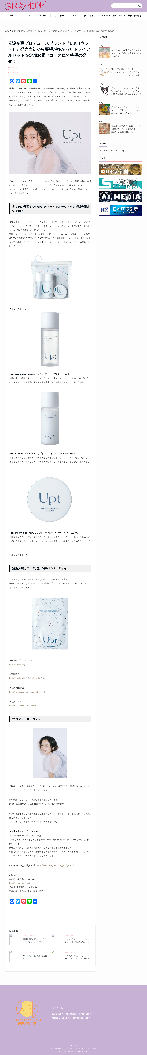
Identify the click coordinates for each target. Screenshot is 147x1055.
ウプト (12, 70)
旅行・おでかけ (134, 15)
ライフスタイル (119, 15)
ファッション (104, 15)
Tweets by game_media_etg (111, 150)
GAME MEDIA (57, 1014)
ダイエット (88, 15)
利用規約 (82, 1048)
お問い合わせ (91, 1048)
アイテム (43, 15)
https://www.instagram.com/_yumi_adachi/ (55, 865)
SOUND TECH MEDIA (81, 1018)
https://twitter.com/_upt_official (22, 706)
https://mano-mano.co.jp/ (20, 883)
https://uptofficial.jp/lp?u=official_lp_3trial (27, 678)
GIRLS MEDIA (71, 1014)
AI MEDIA (56, 1018)
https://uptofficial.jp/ (18, 664)
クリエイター (58, 15)
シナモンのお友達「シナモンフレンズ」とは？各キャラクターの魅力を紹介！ (126, 53)
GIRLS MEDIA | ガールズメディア (64, 1048)
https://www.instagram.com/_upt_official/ (27, 692)
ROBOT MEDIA (85, 1014)
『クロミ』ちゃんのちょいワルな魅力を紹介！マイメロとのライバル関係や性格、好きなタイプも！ (126, 91)
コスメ (27, 15)
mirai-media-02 (15, 72)
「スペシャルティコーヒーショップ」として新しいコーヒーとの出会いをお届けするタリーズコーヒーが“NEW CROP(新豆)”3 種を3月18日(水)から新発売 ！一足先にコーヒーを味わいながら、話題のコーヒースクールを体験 (126, 110)
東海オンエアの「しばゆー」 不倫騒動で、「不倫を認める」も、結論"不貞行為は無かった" (126, 129)
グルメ (73, 15)
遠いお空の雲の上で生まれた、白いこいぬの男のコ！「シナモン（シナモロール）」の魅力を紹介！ (126, 72)
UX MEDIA (66, 1018)
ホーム (12, 15)
